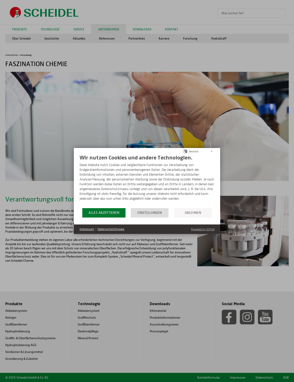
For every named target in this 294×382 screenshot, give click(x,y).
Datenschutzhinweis (111, 229)
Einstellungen (149, 213)
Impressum (87, 229)
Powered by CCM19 (202, 229)
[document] (147, 181)
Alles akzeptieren (103, 213)
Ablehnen (193, 213)
